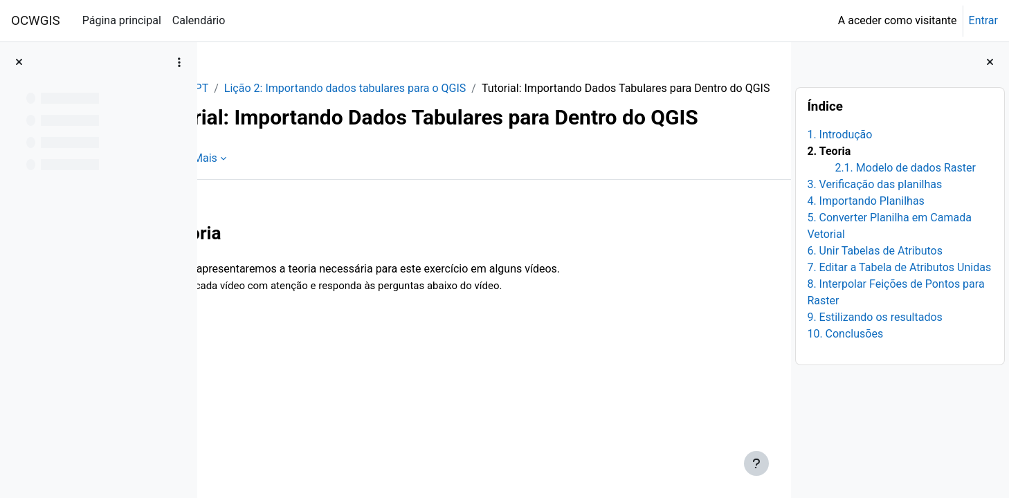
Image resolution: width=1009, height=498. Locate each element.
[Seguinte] (775, 293)
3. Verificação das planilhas (874, 184)
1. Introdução (839, 134)
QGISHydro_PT (260, 88)
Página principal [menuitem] (121, 20)
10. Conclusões (845, 333)
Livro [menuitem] (247, 223)
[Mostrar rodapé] (756, 463)
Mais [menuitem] (294, 223)
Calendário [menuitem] (199, 20)
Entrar (983, 20)
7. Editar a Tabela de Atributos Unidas (899, 267)
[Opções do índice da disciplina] (179, 62)
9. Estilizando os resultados (874, 317)
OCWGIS (35, 20)
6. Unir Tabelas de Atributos (875, 250)
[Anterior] (213, 293)
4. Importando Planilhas (865, 201)
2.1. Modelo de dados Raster (905, 167)
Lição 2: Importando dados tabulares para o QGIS (433, 88)
